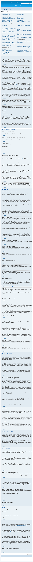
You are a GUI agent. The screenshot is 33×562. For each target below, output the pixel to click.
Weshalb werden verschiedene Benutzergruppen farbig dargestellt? (23, 19)
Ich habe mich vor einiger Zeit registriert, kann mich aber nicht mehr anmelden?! (8, 18)
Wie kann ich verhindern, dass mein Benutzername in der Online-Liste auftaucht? (9, 25)
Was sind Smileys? (4, 49)
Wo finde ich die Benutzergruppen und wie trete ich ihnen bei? (24, 17)
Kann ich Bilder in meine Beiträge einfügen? (7, 50)
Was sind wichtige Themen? (5, 52)
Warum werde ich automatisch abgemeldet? (7, 20)
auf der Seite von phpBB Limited (21, 525)
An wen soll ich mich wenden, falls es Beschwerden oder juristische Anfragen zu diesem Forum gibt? (24, 51)
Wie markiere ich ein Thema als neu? (6, 45)
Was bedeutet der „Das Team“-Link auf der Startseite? (23, 21)
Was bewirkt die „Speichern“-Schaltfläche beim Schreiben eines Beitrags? (9, 43)
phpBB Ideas (11, 531)
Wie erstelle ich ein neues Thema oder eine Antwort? (8, 35)
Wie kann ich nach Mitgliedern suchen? (22, 36)
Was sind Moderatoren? (20, 15)
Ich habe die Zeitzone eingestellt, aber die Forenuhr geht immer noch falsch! (8, 27)
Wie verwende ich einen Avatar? (6, 30)
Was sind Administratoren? (20, 14)
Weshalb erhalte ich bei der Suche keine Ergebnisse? (23, 35)
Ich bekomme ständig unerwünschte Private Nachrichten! (24, 24)
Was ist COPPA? (4, 15)
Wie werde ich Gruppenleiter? (20, 18)
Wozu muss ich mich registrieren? (6, 14)
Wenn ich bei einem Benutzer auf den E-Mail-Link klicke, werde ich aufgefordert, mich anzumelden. (8, 32)
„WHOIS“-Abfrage (4, 538)
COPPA (16, 84)
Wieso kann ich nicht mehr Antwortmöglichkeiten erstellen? (9, 38)
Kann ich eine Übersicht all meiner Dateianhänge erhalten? (24, 47)
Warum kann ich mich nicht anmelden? (6, 17)
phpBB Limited (16, 158)
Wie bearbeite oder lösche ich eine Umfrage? (7, 39)
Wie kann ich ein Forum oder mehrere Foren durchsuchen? (24, 34)
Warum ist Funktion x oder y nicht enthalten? (22, 50)
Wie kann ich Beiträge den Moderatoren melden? (8, 42)
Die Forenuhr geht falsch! (5, 26)
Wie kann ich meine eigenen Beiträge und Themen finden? (24, 37)
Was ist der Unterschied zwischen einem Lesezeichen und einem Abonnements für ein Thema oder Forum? (24, 40)
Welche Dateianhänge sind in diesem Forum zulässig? (23, 46)
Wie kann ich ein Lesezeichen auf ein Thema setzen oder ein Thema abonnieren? (24, 42)
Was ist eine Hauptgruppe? (20, 20)
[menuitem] (7, 8)
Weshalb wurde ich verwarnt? (5, 41)
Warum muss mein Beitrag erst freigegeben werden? (8, 44)
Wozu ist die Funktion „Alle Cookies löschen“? (7, 21)
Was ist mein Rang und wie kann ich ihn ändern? (8, 31)
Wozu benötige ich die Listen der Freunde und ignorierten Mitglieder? (24, 29)
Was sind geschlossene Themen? (6, 53)
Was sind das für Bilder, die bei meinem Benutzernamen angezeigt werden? (8, 29)
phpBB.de (22, 158)
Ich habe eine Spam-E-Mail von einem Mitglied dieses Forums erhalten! (23, 26)
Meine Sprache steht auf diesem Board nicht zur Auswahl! (9, 28)
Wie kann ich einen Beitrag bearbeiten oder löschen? (8, 36)
